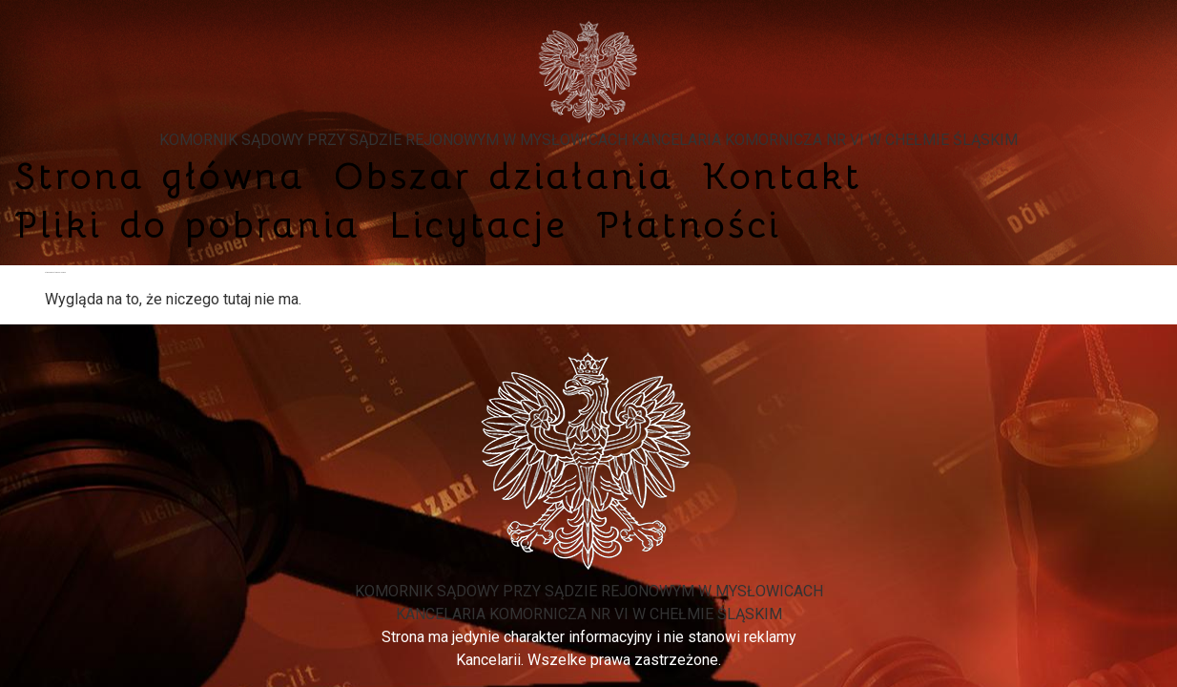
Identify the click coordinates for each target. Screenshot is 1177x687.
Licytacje (478, 224)
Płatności (688, 224)
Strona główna (159, 176)
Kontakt (782, 176)
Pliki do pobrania (187, 224)
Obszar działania (504, 176)
